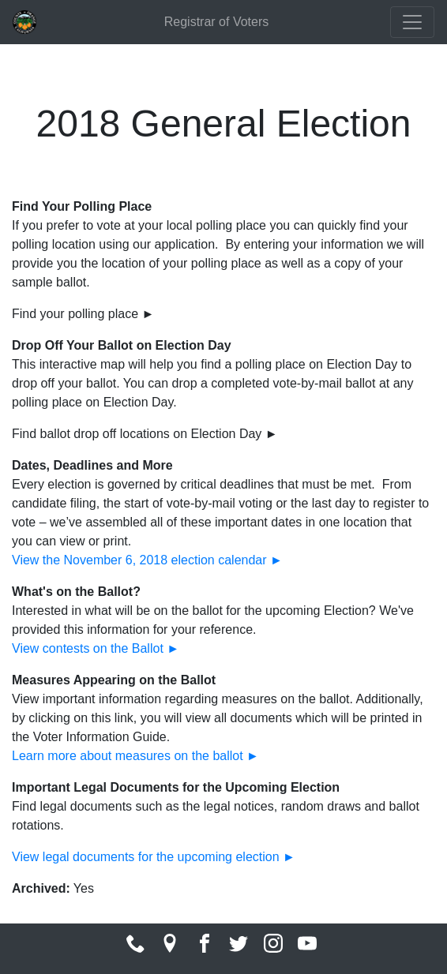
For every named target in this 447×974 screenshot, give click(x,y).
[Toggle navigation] (412, 22)
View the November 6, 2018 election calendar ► (147, 560)
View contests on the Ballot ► (95, 648)
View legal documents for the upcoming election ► (153, 856)
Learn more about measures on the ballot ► (135, 755)
